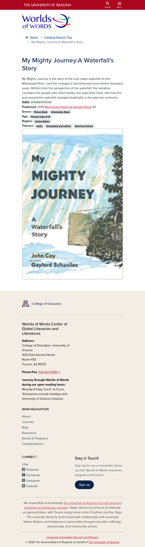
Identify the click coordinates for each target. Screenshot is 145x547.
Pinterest (32, 470)
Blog (25, 427)
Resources (29, 433)
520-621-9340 (50, 372)
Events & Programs (35, 438)
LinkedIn (32, 486)
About (26, 416)
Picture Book (40, 112)
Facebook (33, 475)
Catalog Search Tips (58, 37)
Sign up (84, 485)
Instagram (33, 481)
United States (42, 121)
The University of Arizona (103, 542)
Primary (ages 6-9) (40, 116)
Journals (28, 422)
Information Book (60, 112)
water (39, 126)
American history (84, 126)
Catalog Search (32, 444)
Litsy (25, 464)
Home (34, 37)
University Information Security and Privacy (72, 537)
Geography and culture (58, 126)
